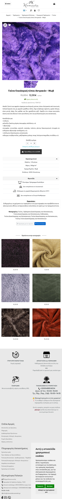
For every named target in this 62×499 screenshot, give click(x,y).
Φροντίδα (31, 178)
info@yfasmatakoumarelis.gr (11, 431)
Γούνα (20, 211)
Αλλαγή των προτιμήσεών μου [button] (46, 491)
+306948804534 (23, 426)
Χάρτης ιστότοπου (7, 380)
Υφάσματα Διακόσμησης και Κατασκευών (38, 211)
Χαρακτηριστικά (31, 159)
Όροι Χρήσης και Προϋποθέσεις (11, 393)
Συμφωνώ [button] (40, 486)
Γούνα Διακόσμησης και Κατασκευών (27, 214)
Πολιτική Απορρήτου (7, 404)
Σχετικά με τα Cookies (8, 407)
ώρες (26, 423)
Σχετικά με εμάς (6, 390)
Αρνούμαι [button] (50, 486)
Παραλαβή (36, 308)
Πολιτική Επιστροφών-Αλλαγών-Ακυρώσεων (14, 399)
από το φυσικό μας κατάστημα (50, 308)
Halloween (44, 214)
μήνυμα (37, 348)
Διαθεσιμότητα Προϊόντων (9, 371)
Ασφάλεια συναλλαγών (8, 401)
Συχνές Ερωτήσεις (6, 377)
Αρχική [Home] (8, 15)
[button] (57, 51)
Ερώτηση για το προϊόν (25, 223)
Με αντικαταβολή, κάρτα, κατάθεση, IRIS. (15, 326)
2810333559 (19, 423)
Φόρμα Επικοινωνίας (8, 417)
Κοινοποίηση (40, 223)
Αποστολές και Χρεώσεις (9, 366)
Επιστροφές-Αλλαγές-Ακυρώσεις (11, 374)
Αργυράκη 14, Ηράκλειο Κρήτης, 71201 (14, 420)
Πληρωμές (4, 369)
